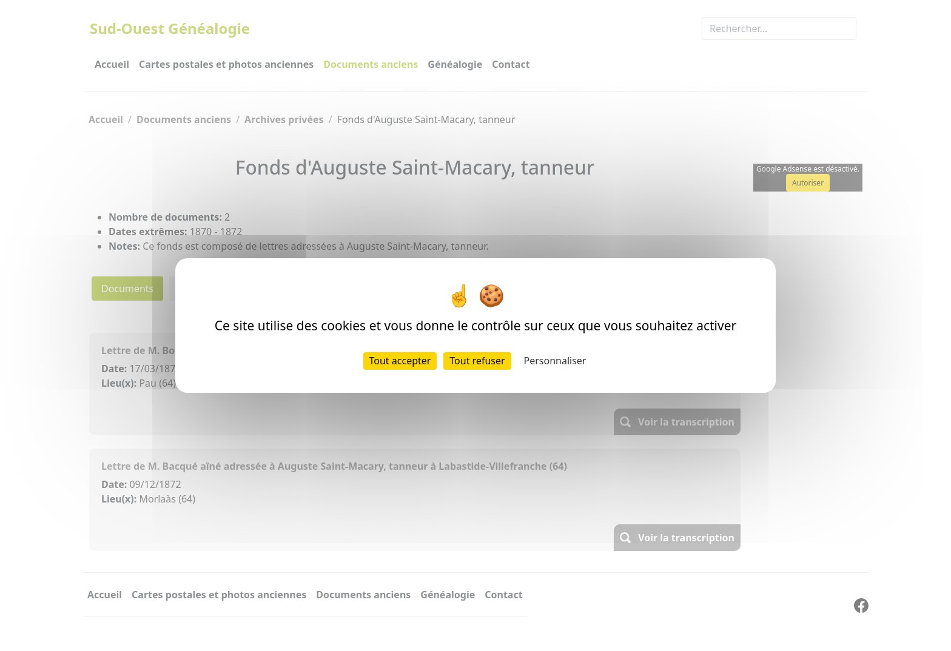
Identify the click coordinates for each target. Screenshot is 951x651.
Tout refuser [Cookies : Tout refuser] (477, 360)
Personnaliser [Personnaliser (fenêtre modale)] (555, 360)
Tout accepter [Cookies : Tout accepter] (400, 360)
